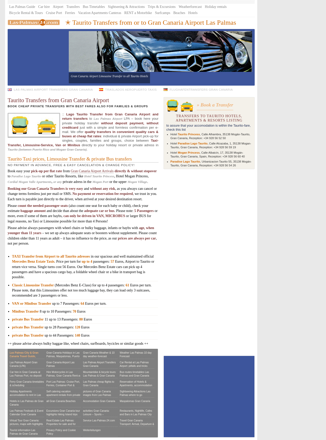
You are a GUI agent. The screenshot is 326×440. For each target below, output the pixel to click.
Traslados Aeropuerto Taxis (131, 89)
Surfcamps (162, 13)
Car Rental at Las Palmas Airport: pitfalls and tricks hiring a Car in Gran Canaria (136, 366)
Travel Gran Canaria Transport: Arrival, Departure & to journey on (137, 424)
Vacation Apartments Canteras (99, 13)
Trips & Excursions (161, 7)
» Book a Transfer (215, 105)
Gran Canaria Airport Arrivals (92, 171)
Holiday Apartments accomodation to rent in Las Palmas (25, 395)
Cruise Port (54, 13)
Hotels (193, 13)
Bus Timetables (94, 7)
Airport (58, 7)
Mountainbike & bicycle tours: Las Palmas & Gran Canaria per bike (99, 376)
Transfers (73, 7)
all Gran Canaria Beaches (61, 401)
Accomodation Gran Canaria (99, 401)
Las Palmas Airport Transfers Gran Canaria (53, 89)
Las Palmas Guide (22, 7)
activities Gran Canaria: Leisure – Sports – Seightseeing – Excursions (98, 414)
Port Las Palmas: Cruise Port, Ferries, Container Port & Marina (63, 385)
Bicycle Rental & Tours (26, 13)
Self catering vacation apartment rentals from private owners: (63, 395)
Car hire (44, 7)
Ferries (70, 13)
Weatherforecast (190, 7)
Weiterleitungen (92, 430)
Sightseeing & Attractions (126, 7)
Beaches (179, 13)
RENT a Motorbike (138, 13)
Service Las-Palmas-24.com (99, 420)
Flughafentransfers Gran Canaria (201, 89)
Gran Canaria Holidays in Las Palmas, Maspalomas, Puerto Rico (63, 356)
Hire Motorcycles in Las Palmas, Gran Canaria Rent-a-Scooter (63, 376)
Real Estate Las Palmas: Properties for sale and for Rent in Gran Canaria (61, 424)
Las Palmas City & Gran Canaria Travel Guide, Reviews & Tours (24, 356)
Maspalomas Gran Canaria (135, 401)
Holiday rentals (216, 7)
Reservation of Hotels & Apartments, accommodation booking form (136, 385)
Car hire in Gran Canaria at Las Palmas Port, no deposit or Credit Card (26, 376)
